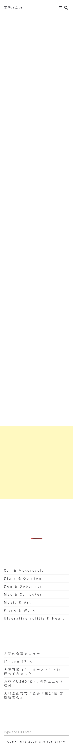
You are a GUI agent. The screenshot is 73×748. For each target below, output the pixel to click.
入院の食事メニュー (22, 654)
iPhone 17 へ (18, 662)
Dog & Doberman (23, 586)
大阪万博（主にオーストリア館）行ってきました (34, 671)
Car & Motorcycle (24, 570)
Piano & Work (19, 610)
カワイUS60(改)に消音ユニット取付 (34, 683)
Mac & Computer (23, 594)
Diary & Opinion (23, 578)
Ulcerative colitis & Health (36, 618)
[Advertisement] (36, 462)
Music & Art (18, 602)
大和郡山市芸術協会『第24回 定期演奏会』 (34, 695)
